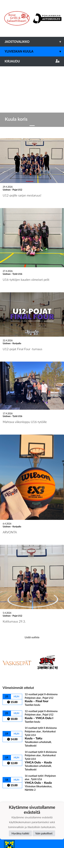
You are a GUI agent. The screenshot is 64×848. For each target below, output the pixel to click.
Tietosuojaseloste (14, 795)
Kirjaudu (32, 61)
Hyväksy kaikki (20, 833)
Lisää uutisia (32, 573)
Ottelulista (11, 733)
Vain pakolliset (44, 833)
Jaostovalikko (34, 42)
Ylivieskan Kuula (34, 51)
